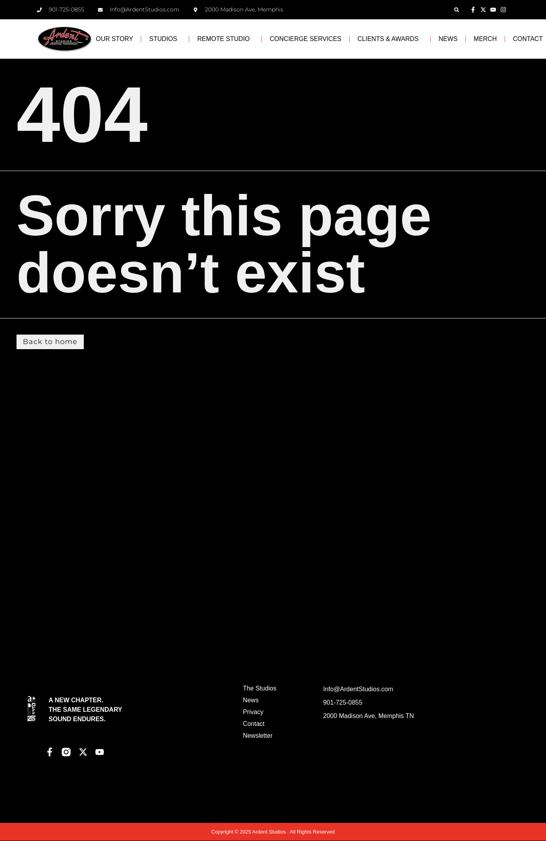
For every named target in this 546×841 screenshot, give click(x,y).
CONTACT (528, 38)
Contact (253, 724)
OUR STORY (114, 38)
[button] (456, 10)
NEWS (448, 38)
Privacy (253, 712)
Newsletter (258, 736)
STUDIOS (165, 39)
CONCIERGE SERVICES (305, 38)
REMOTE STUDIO (225, 39)
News (250, 700)
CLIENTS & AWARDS (390, 39)
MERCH (485, 38)
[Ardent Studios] (463, 744)
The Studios (259, 688)
